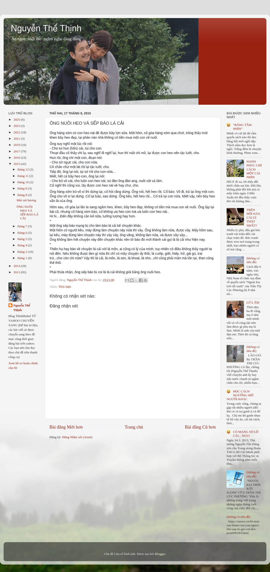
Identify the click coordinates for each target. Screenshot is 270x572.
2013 (17, 272)
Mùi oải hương (26, 200)
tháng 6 (22, 232)
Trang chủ (134, 426)
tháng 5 (22, 239)
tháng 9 (22, 188)
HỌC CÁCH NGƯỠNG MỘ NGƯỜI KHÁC (240, 395)
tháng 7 (22, 226)
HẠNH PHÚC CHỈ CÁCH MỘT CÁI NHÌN (254, 169)
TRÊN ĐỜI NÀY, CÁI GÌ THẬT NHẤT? (253, 217)
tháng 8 (22, 195)
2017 (17, 151)
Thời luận (64, 286)
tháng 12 (23, 169)
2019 (17, 145)
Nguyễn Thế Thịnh (46, 28)
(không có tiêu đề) (252, 260)
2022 (17, 132)
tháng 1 (22, 258)
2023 (17, 126)
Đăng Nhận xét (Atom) (77, 437)
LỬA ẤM (252, 302)
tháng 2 (22, 252)
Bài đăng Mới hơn (66, 426)
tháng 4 (22, 245)
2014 (17, 266)
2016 (17, 157)
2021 (17, 138)
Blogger (160, 554)
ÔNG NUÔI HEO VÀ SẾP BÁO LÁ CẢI (28, 212)
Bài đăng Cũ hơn (200, 426)
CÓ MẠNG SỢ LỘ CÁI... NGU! (245, 433)
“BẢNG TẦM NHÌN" (242, 126)
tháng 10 (23, 182)
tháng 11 (23, 176)
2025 (17, 119)
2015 (17, 164)
